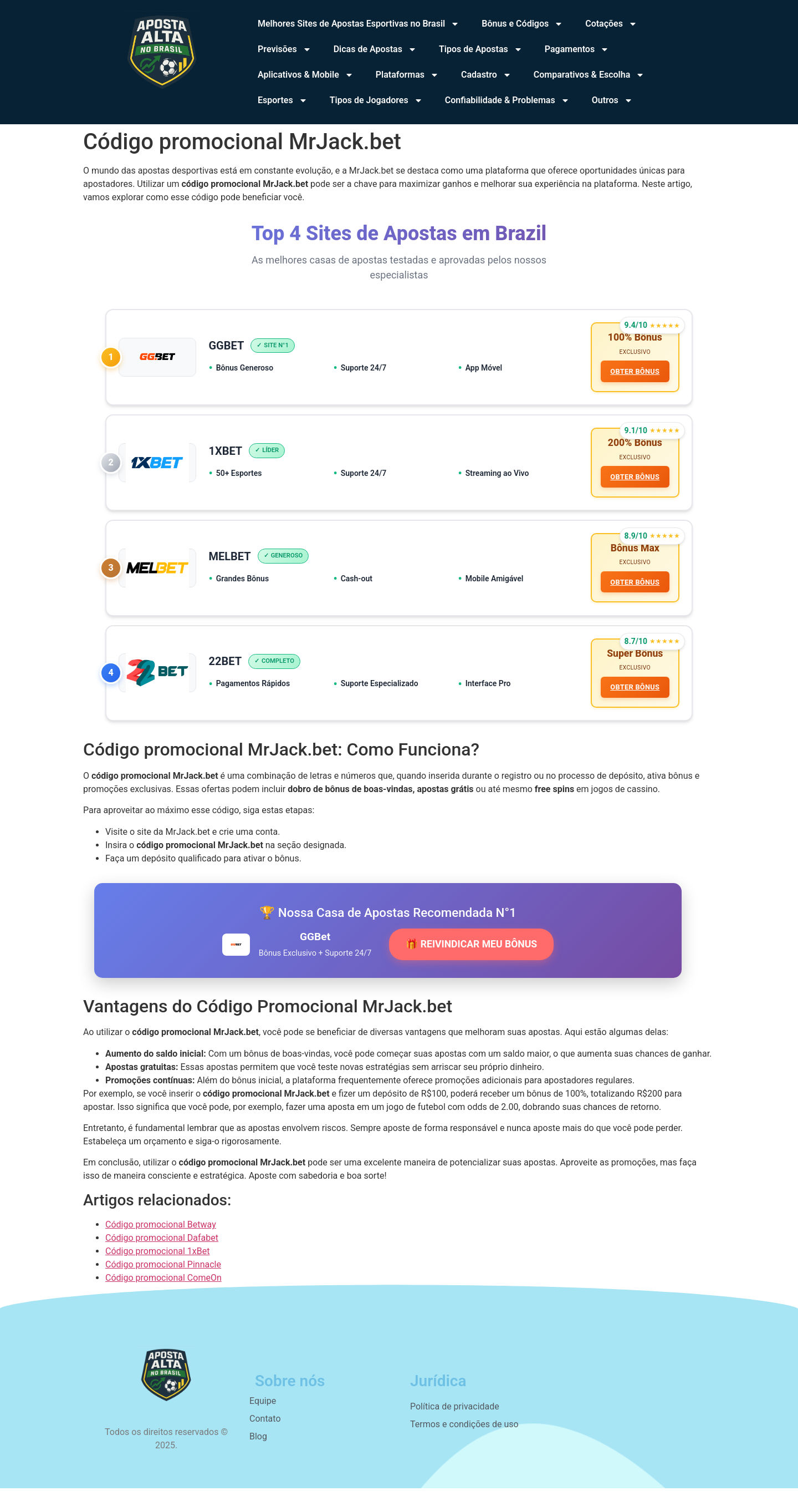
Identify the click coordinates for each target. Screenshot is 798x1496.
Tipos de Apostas (481, 49)
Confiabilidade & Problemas (507, 100)
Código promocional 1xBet (157, 1259)
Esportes (283, 100)
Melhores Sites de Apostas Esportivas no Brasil (358, 24)
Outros (612, 100)
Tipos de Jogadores (376, 100)
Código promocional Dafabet (161, 1245)
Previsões (284, 49)
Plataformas (407, 75)
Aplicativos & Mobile (306, 75)
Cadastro (486, 75)
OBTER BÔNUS (634, 372)
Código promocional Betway (160, 1232)
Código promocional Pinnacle (163, 1272)
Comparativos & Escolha (589, 75)
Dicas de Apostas (375, 49)
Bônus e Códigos (522, 24)
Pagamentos (577, 49)
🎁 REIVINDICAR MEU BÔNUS (471, 952)
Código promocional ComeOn (163, 1285)
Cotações (611, 24)
